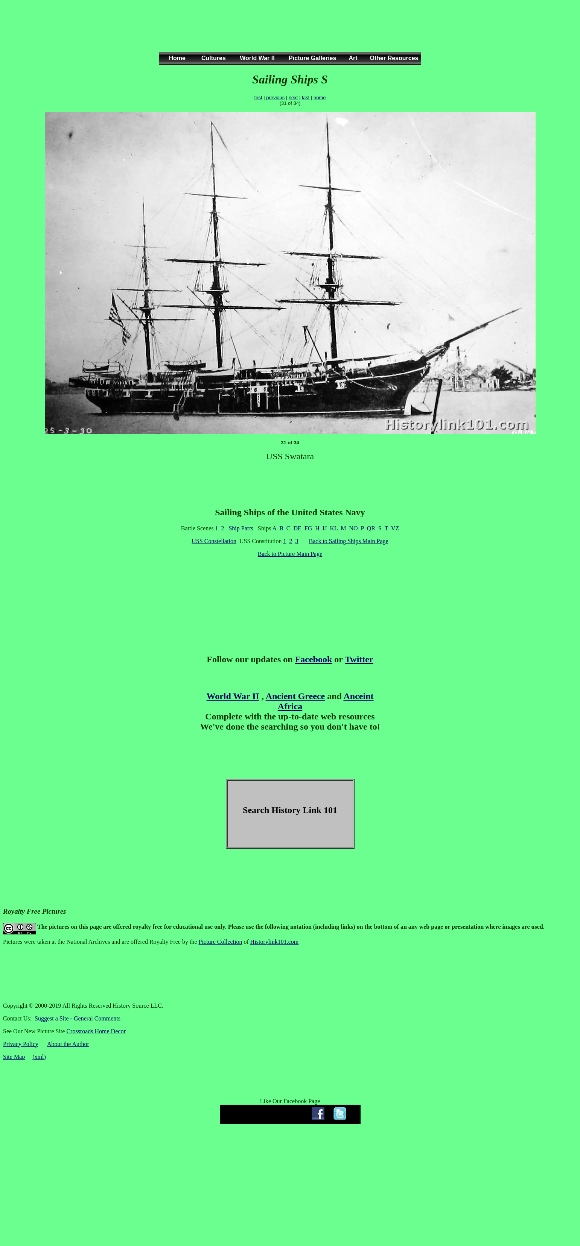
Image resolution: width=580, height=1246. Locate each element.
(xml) (39, 1057)
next (293, 97)
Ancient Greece (295, 696)
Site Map (14, 1057)
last (305, 97)
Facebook (313, 659)
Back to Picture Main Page (290, 554)
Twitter (359, 659)
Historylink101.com (274, 942)
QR (371, 528)
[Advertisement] (289, 33)
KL (334, 528)
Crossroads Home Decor (95, 1031)
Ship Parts (241, 528)
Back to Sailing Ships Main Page (348, 541)
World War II (232, 696)
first (258, 97)
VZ (395, 528)
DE (297, 528)
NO (353, 528)
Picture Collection (220, 942)
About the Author (68, 1044)
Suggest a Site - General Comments (77, 1018)
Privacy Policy (20, 1044)
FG (308, 528)
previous (275, 97)
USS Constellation (214, 541)
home (320, 97)
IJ (325, 528)
